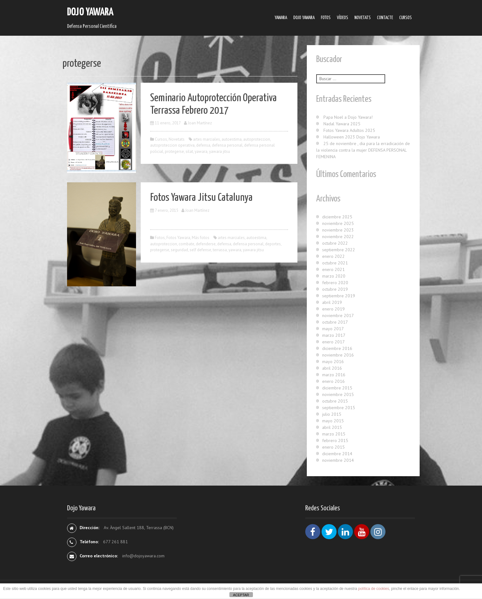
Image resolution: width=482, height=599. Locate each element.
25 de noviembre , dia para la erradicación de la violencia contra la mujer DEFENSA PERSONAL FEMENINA (363, 150)
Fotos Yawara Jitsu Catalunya (201, 198)
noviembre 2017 (338, 315)
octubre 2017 (335, 322)
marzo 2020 (333, 276)
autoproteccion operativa (172, 145)
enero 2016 (333, 381)
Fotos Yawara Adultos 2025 (349, 130)
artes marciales (206, 139)
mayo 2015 (333, 421)
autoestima (232, 139)
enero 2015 (333, 447)
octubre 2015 (335, 401)
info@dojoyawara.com (143, 556)
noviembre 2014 (338, 460)
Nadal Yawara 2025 (341, 124)
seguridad (179, 250)
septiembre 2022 (338, 250)
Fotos (326, 17)
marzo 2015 (333, 434)
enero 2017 (333, 342)
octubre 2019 (335, 289)
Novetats (362, 17)
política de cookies (373, 588)
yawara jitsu (219, 151)
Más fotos (200, 237)
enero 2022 (333, 256)
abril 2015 (332, 427)
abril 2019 (332, 302)
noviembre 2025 (338, 223)
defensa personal (227, 145)
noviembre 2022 (338, 236)
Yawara (281, 17)
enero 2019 (333, 309)
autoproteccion (256, 139)
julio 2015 (331, 414)
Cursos (405, 17)
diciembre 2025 (337, 217)
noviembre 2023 (338, 230)
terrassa (220, 250)
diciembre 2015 (337, 388)
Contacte (385, 17)
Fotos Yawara (178, 237)
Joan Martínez (200, 123)
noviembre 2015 (338, 394)
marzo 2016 (333, 375)
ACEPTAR (241, 595)
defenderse (206, 244)
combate (186, 244)
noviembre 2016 (338, 355)
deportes (273, 244)
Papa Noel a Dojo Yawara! (348, 117)
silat (189, 151)
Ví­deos (342, 17)
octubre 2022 (335, 243)
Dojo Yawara (90, 12)
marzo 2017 (333, 335)
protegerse (174, 151)
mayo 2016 (333, 361)
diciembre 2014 (337, 453)
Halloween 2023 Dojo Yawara (351, 137)
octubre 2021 (335, 263)
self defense (200, 250)
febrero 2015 (335, 440)
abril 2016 (332, 368)
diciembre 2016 (337, 348)
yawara (201, 151)
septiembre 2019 (338, 296)
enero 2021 (333, 269)
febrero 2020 (335, 282)
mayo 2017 (333, 328)
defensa (203, 145)
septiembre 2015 (338, 407)
